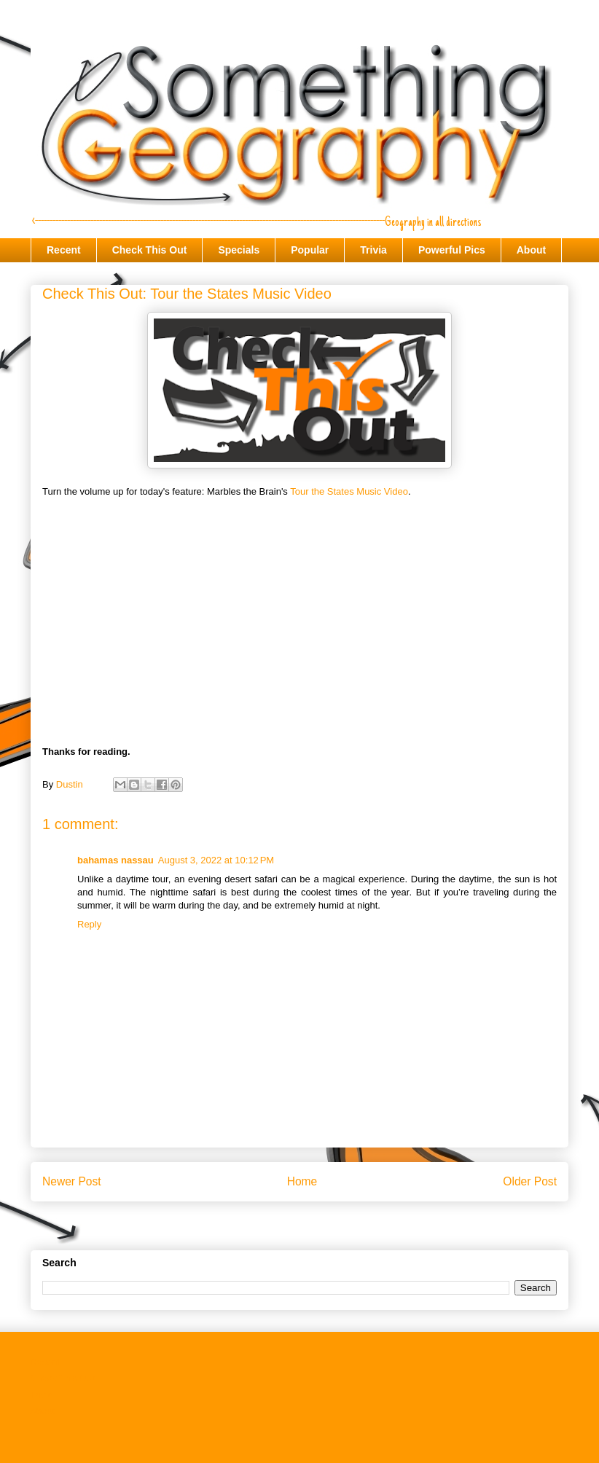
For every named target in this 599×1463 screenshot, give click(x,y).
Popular (310, 250)
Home (302, 1181)
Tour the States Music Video (349, 491)
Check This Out (149, 250)
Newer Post (71, 1181)
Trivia (373, 250)
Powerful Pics (451, 250)
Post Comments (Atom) (328, 1228)
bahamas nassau (115, 860)
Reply (89, 924)
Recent (64, 250)
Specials (238, 250)
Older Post (530, 1181)
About (531, 250)
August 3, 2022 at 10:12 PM (216, 860)
